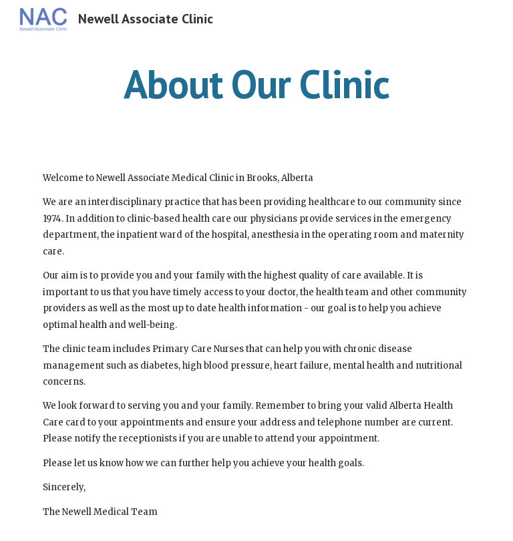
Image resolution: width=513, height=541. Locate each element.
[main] (256, 83)
